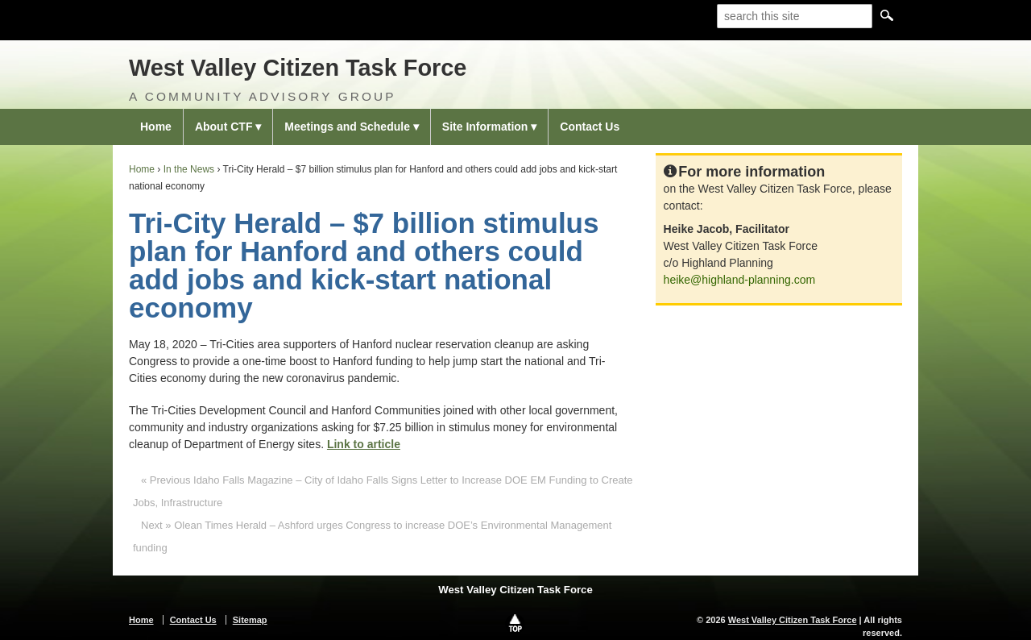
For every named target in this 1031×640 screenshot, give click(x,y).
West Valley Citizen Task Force (297, 68)
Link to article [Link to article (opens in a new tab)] (363, 444)
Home (156, 126)
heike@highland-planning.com (740, 279)
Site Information (485, 126)
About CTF (224, 126)
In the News (189, 169)
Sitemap (250, 620)
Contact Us (589, 126)
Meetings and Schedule (347, 126)
